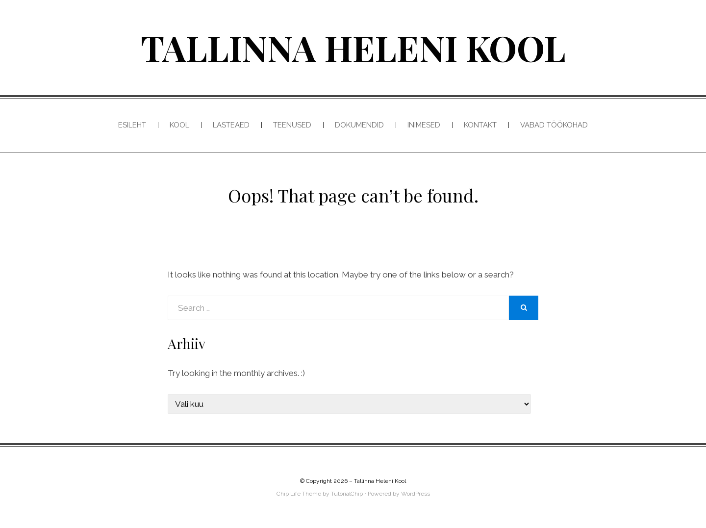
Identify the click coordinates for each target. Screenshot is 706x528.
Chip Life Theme (299, 493)
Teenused (292, 125)
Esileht (132, 125)
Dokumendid (359, 125)
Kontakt (480, 125)
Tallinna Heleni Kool (353, 47)
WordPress (415, 493)
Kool (179, 125)
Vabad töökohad (554, 125)
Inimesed (423, 125)
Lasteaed (231, 125)
